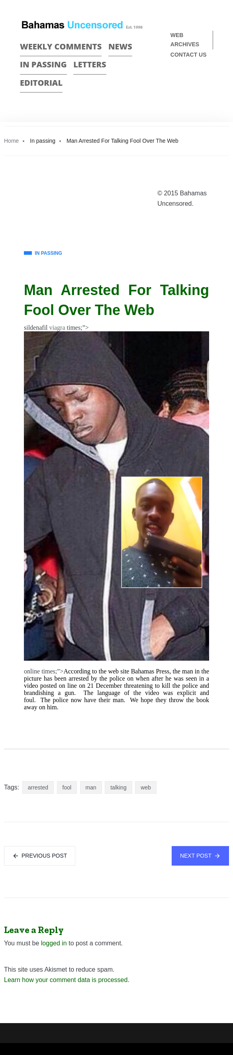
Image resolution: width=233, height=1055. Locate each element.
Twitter (209, 81)
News (120, 46)
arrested (38, 787)
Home (11, 141)
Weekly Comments (61, 46)
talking (118, 787)
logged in (54, 943)
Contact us (188, 54)
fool (67, 787)
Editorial (41, 82)
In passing (43, 64)
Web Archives (184, 39)
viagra (57, 327)
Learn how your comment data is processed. (66, 979)
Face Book (195, 81)
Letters (89, 64)
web (146, 787)
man (91, 787)
